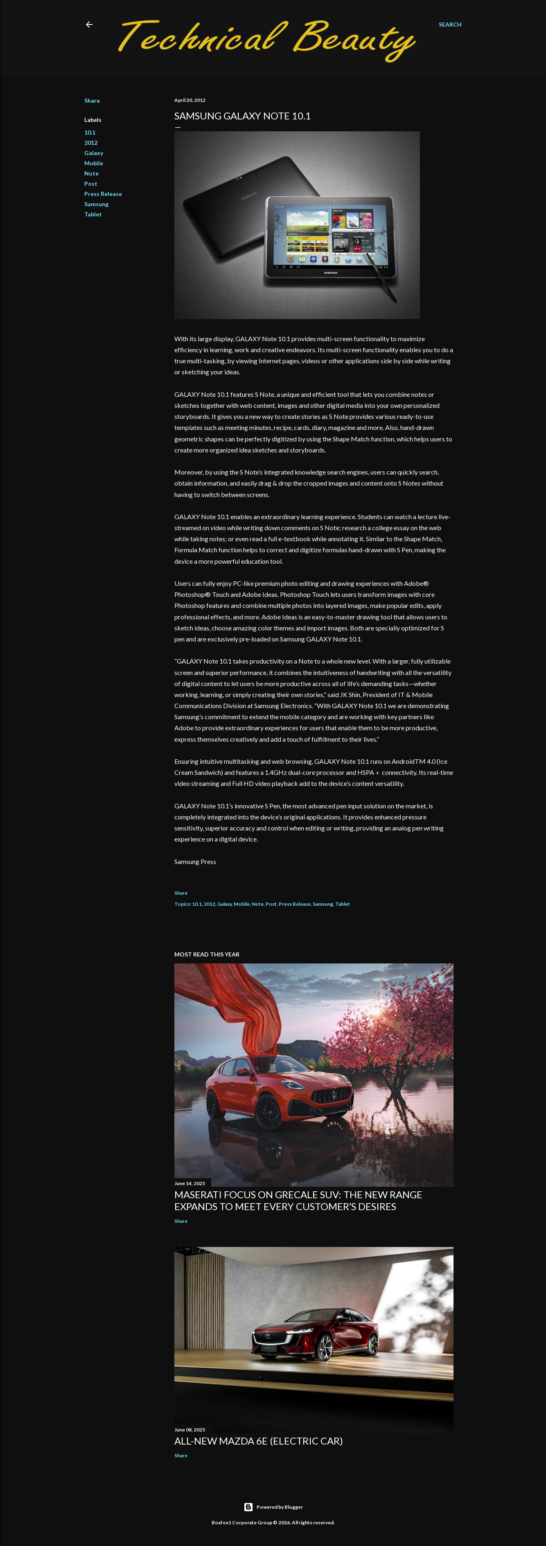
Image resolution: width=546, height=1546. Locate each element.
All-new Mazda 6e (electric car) (258, 1441)
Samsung (96, 203)
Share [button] (92, 100)
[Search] (450, 24)
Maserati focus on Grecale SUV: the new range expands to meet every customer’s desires (298, 1200)
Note (91, 173)
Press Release (103, 193)
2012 (90, 142)
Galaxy (93, 152)
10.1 (89, 132)
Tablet (93, 214)
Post (90, 183)
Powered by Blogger (273, 1507)
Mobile (93, 163)
